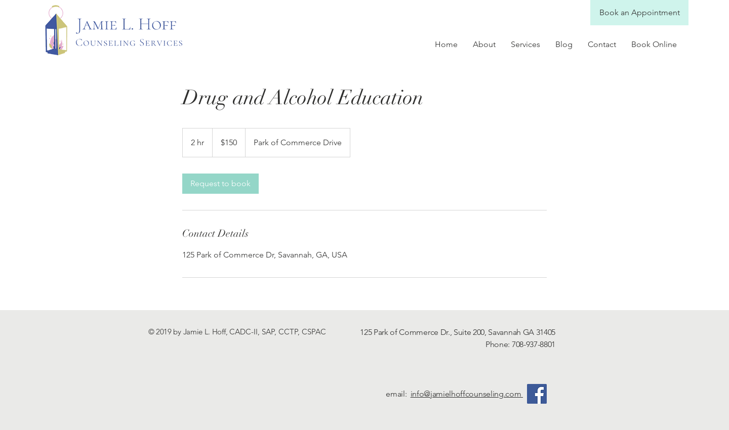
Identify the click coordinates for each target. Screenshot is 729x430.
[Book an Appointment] (639, 12)
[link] (220, 184)
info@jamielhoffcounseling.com (467, 394)
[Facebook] (537, 394)
